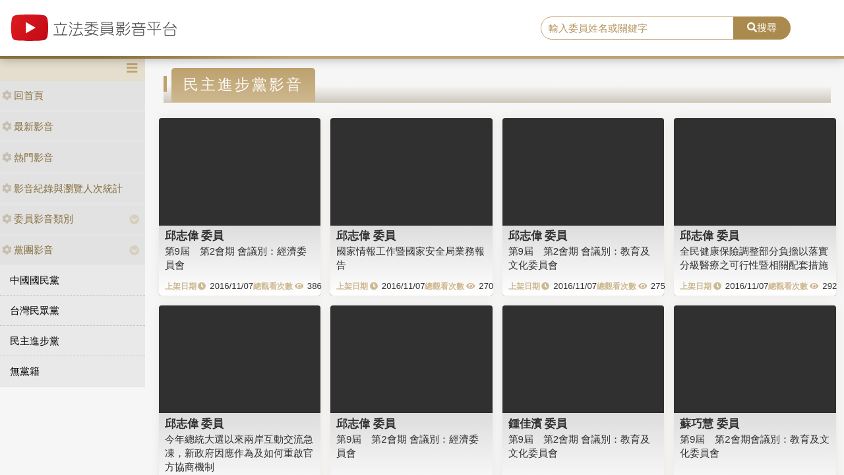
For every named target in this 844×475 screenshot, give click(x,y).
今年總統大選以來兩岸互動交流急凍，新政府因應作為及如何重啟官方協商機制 (239, 453)
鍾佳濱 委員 (538, 423)
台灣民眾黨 (34, 310)
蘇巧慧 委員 (709, 423)
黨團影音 (27, 249)
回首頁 (23, 95)
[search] (637, 28)
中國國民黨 (34, 280)
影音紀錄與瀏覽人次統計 (62, 188)
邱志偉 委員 (194, 235)
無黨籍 (25, 371)
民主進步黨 (34, 340)
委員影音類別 (37, 218)
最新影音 (27, 126)
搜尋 (762, 27)
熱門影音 (27, 157)
